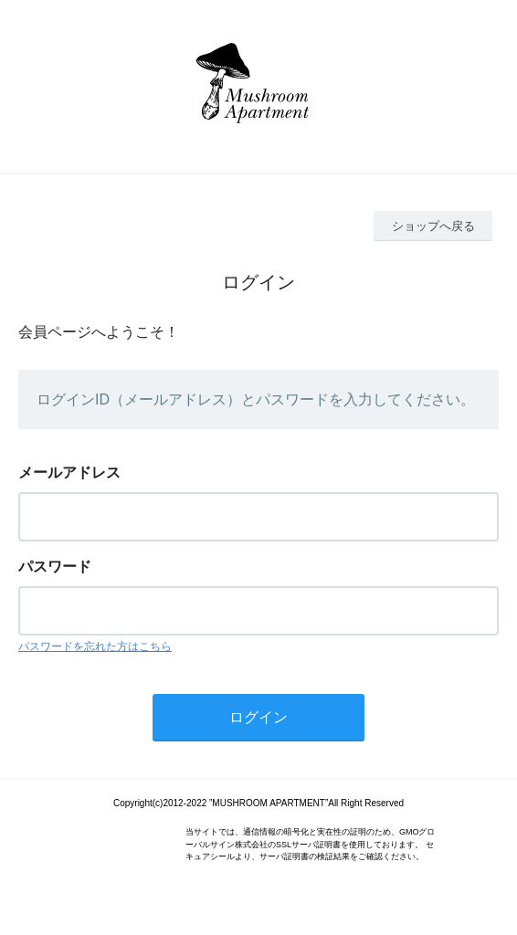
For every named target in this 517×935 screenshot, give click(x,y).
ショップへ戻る (433, 226)
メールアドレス (69, 472)
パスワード (54, 566)
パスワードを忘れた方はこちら (95, 646)
